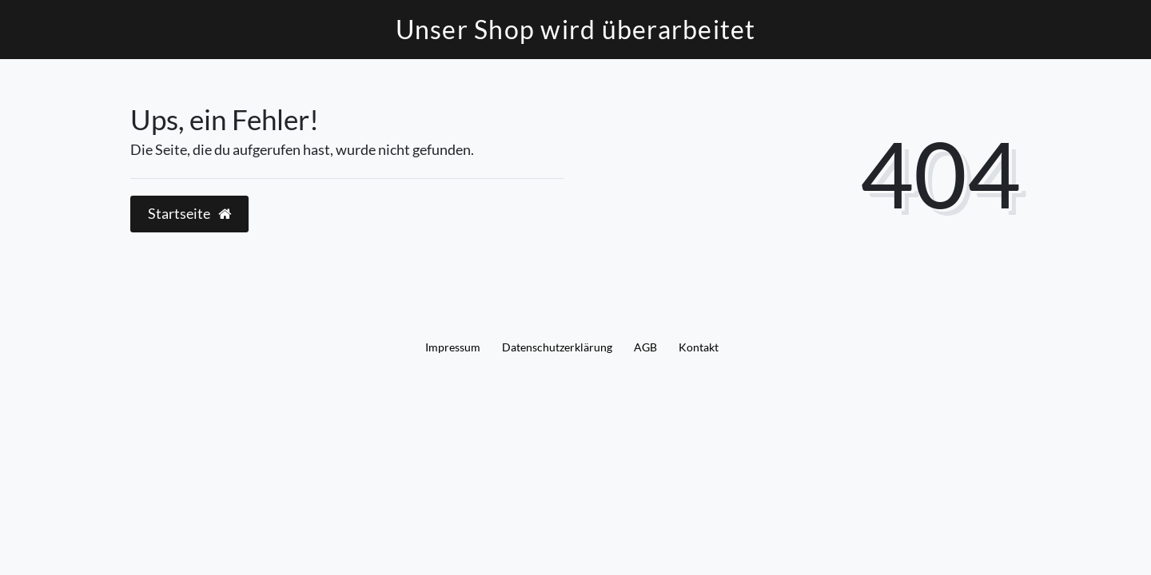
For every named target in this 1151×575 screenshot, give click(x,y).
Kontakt (699, 347)
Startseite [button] (189, 213)
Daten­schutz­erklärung (557, 347)
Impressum (452, 347)
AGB (645, 347)
